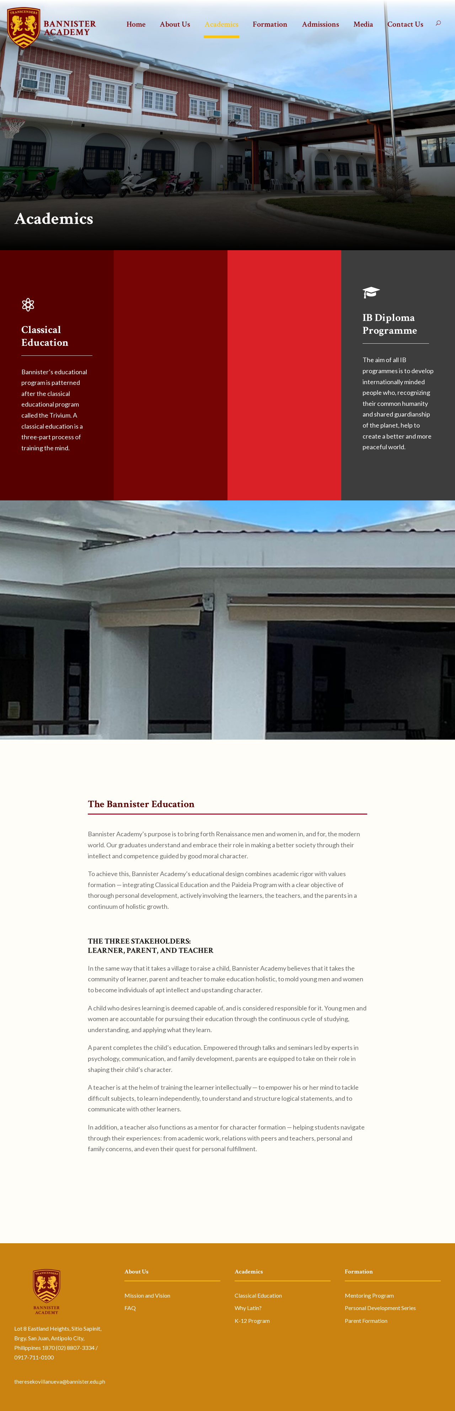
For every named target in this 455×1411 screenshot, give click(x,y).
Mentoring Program (369, 1295)
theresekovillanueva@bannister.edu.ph (59, 1381)
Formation (270, 24)
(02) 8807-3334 (75, 1347)
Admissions (320, 24)
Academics (221, 24)
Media (363, 24)
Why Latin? (248, 1307)
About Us (175, 24)
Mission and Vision (147, 1295)
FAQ (130, 1307)
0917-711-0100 (34, 1357)
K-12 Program (252, 1320)
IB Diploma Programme (390, 324)
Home (136, 24)
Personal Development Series (380, 1307)
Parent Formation (366, 1320)
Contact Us (405, 24)
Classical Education (45, 336)
